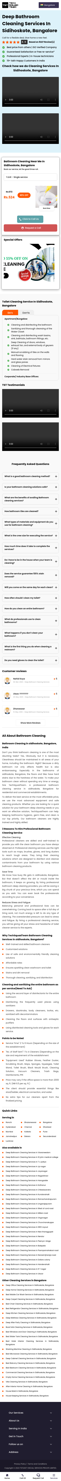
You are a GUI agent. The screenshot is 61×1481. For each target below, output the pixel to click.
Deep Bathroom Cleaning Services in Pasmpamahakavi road (32, 1250)
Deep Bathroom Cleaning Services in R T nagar (26, 1269)
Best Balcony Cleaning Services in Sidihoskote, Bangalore (30, 1363)
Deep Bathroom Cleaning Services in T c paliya (26, 1162)
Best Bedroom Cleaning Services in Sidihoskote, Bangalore (31, 1368)
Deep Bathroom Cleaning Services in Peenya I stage (28, 1241)
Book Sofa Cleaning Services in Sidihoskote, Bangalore (29, 1327)
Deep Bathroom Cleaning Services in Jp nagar (26, 1166)
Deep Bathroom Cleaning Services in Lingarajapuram (29, 1204)
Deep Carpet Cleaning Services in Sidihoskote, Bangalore (30, 1299)
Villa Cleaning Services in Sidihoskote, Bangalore (27, 1381)
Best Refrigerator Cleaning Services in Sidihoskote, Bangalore (32, 1308)
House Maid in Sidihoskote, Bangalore (22, 1391)
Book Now (46, 208)
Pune (45, 1131)
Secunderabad (49, 1136)
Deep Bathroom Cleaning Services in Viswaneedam (28, 1152)
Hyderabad (11, 1127)
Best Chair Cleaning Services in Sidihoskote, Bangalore (29, 1304)
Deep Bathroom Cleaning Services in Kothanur (26, 1185)
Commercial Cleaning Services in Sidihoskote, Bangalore (30, 1372)
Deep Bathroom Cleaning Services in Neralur (25, 1236)
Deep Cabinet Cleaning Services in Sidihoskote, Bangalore (31, 1358)
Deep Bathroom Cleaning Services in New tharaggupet (29, 1231)
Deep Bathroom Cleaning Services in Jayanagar (27, 1171)
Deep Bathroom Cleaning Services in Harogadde (27, 1180)
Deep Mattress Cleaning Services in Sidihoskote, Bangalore (31, 1318)
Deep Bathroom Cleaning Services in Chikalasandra (28, 1190)
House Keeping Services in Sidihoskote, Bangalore (27, 1395)
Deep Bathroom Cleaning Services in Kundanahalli (27, 1194)
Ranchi (9, 1122)
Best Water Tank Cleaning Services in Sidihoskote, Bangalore (32, 1336)
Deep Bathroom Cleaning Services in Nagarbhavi (27, 1176)
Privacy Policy (20, 1464)
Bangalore (47, 1122)
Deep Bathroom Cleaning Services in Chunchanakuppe (30, 1222)
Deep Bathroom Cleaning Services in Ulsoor (24, 1273)
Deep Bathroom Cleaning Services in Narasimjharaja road (31, 1255)
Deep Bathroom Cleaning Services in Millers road (27, 1213)
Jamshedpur (11, 1136)
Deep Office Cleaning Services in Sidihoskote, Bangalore (30, 1285)
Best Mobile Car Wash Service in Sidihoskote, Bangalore (30, 1294)
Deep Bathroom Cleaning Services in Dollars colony (28, 1259)
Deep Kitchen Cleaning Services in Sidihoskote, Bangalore (30, 1313)
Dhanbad (47, 1127)
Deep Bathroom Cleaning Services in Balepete (26, 1245)
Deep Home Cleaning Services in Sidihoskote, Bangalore (30, 1290)
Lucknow (9, 1141)
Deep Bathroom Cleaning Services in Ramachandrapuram (31, 1199)
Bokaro (27, 1136)
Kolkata (27, 1131)
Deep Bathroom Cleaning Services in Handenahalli (28, 1264)
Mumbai (9, 1131)
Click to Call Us (30, 219)
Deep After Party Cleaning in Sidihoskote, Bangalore (28, 1322)
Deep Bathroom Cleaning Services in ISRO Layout (27, 1227)
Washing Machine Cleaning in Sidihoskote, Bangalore (29, 1349)
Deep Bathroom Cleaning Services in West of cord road (29, 1208)
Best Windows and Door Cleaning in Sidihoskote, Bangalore (31, 1332)
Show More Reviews (31, 722)
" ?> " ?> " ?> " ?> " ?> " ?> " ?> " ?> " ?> (30, 177)
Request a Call (33, 227)
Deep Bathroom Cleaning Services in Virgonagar (27, 1217)
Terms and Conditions (37, 1464)
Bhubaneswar (30, 1122)
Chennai (28, 1127)
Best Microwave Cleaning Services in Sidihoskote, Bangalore (32, 1354)
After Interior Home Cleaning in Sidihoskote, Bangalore (29, 1386)
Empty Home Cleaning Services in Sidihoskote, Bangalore (30, 1377)
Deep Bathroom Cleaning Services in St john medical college (32, 1157)
